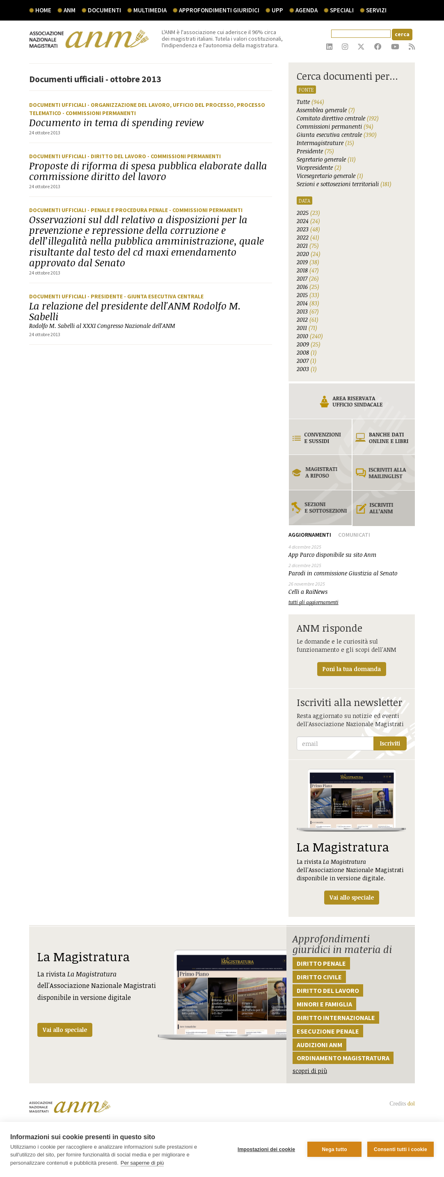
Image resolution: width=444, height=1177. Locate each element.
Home (43, 10)
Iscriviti (390, 743)
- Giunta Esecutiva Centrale (164, 296)
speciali (342, 10)
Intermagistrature (325, 143)
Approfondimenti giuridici (219, 10)
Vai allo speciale (65, 1030)
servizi (376, 10)
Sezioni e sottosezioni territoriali (344, 184)
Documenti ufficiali (58, 104)
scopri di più (310, 1071)
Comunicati (354, 534)
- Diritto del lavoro (117, 156)
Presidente (315, 151)
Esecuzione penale (328, 1031)
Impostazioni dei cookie (266, 1149)
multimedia (150, 10)
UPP (277, 10)
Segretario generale (326, 159)
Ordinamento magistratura (343, 1058)
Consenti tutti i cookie (400, 1149)
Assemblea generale (326, 110)
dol (411, 1104)
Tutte (310, 102)
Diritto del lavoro (328, 990)
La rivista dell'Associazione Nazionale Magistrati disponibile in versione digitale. (352, 836)
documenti (104, 10)
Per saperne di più (142, 1163)
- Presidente (105, 296)
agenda (306, 10)
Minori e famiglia (324, 1004)
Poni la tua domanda (352, 669)
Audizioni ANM (319, 1045)
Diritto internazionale (336, 1017)
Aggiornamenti (309, 534)
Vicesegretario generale (330, 176)
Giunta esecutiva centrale (337, 134)
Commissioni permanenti (335, 126)
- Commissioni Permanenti (99, 113)
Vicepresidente (319, 167)
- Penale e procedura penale (128, 210)
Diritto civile (319, 977)
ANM (70, 10)
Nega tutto (334, 1149)
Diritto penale (321, 963)
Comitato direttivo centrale (338, 118)
